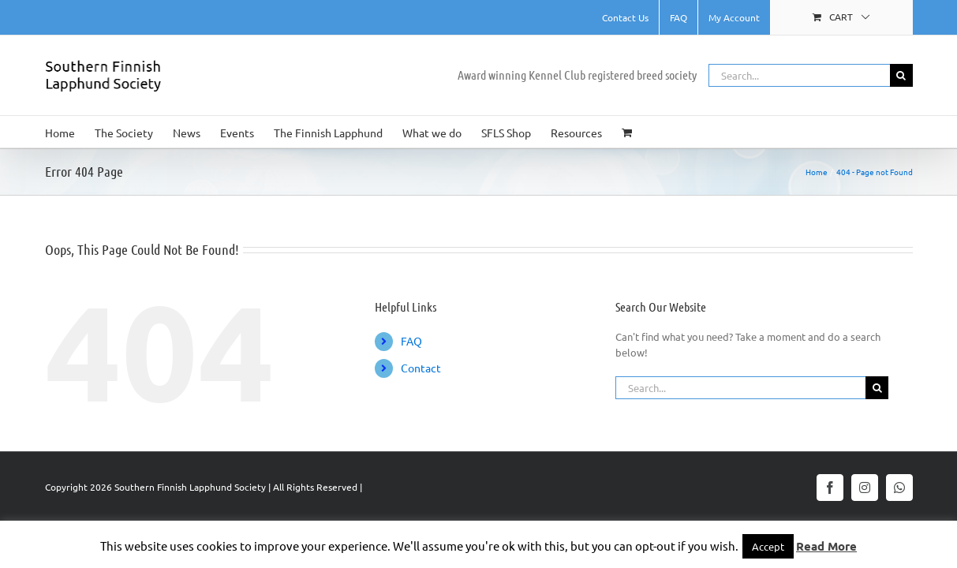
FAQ (411, 341)
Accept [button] (768, 546)
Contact (421, 368)
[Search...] (799, 75)
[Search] (901, 75)
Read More (826, 546)
